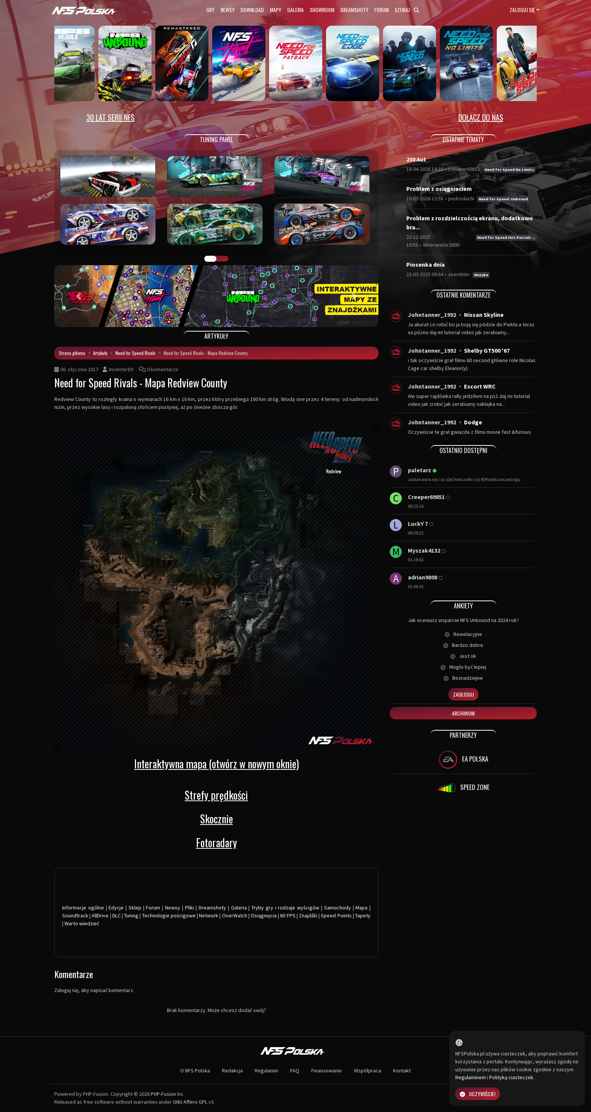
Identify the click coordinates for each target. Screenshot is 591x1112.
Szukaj (407, 10)
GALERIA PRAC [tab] (210, 259)
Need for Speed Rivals (135, 352)
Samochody (337, 907)
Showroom (322, 10)
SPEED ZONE (463, 788)
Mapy (275, 10)
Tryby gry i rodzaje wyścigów (285, 907)
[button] (78, 296)
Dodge (473, 422)
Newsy (227, 10)
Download (252, 10)
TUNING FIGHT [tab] (222, 259)
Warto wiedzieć (81, 923)
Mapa (361, 907)
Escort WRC (480, 386)
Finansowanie (326, 1070)
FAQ (294, 1070)
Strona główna (72, 352)
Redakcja (232, 1070)
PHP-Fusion (163, 1093)
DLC (116, 915)
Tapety (363, 915)
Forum (381, 10)
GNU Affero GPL (190, 1101)
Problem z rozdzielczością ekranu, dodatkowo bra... (469, 222)
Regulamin (266, 1070)
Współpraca (367, 1070)
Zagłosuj (463, 694)
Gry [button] (210, 10)
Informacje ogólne (83, 907)
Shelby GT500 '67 (487, 350)
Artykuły (100, 352)
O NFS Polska (195, 1070)
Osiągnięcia (264, 915)
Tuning (131, 915)
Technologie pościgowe (169, 915)
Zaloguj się (522, 10)
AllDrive (100, 915)
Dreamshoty (354, 10)
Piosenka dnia (425, 264)
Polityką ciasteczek (511, 1077)
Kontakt (402, 1070)
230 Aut (416, 159)
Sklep (135, 907)
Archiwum (463, 713)
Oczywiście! (477, 1094)
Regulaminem (470, 1077)
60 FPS (287, 915)
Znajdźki (308, 915)
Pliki (189, 907)
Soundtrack (75, 915)
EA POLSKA (463, 759)
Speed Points (336, 915)
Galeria (295, 10)
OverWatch (234, 915)
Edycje (116, 907)
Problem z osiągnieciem (439, 188)
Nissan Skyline (484, 314)
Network (208, 915)
